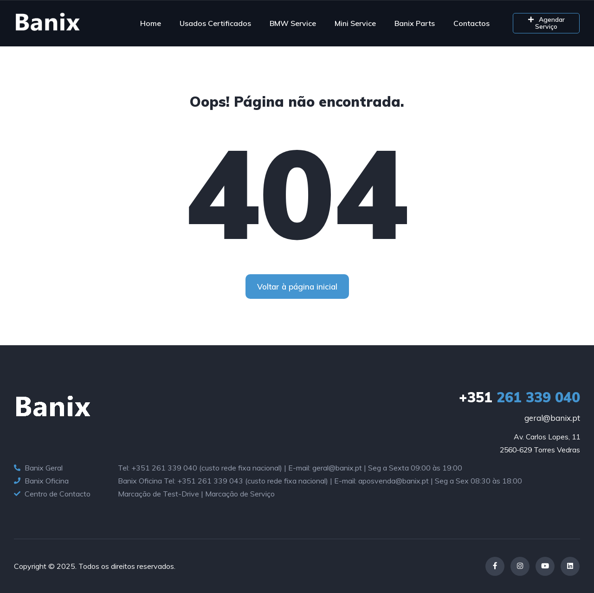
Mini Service (355, 23)
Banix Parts (414, 23)
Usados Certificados (215, 23)
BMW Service (293, 23)
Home (150, 23)
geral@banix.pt (552, 418)
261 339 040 (519, 397)
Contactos (471, 23)
